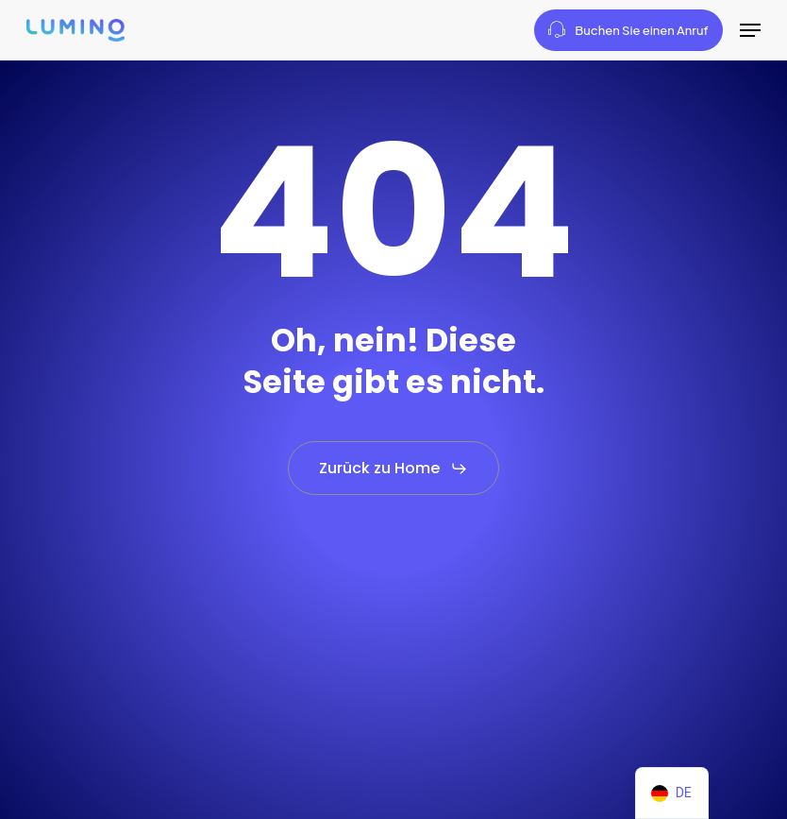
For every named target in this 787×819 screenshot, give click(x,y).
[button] (750, 30)
